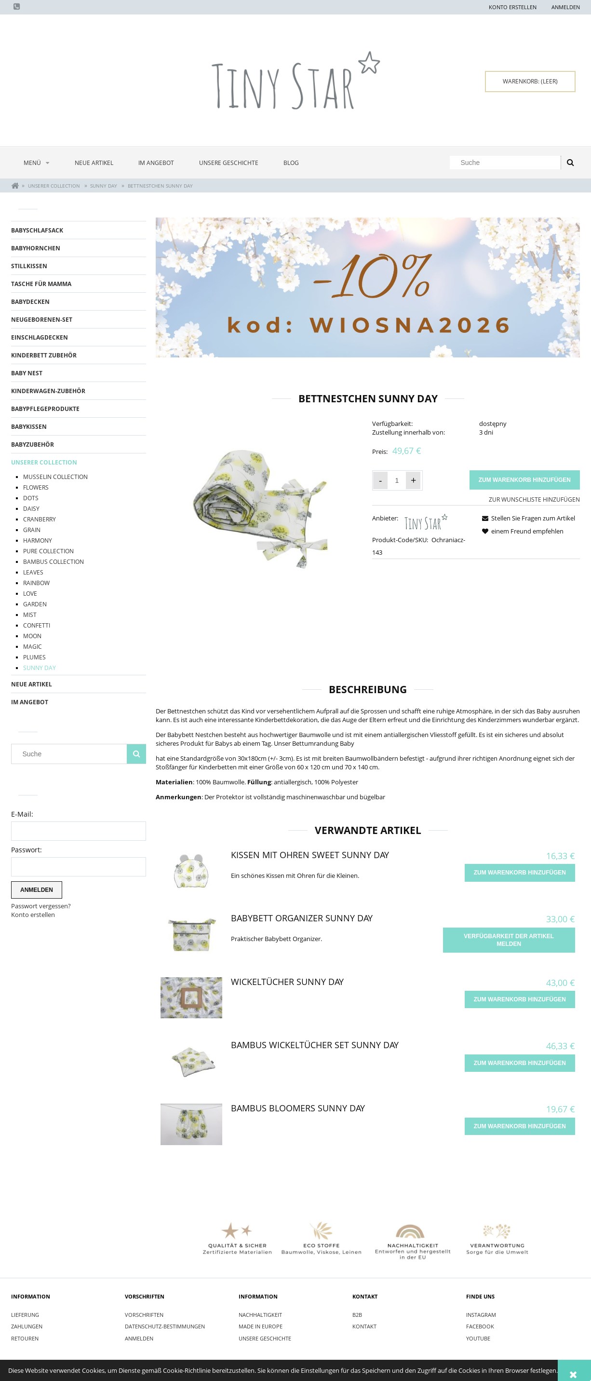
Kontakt (364, 1326)
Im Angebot (29, 702)
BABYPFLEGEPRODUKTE (45, 409)
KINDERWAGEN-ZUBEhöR (48, 391)
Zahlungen (26, 1326)
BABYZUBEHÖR (32, 444)
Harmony (37, 540)
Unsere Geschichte (265, 1338)
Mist (30, 615)
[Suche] (570, 162)
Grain (31, 530)
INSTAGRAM (481, 1314)
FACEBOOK (480, 1326)
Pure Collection (48, 551)
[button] (527, 518)
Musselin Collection (55, 477)
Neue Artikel (31, 684)
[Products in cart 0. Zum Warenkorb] (530, 81)
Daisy (31, 509)
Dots (31, 498)
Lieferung (25, 1314)
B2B (357, 1314)
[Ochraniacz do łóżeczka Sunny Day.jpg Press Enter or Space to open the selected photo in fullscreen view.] (259, 503)
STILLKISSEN (29, 266)
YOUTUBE (478, 1338)
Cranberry (39, 519)
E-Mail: (22, 814)
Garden (35, 604)
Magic (32, 647)
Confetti (36, 625)
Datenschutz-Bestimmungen (165, 1326)
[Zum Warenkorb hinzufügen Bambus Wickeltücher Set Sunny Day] (520, 1063)
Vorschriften (144, 1314)
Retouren (25, 1338)
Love (30, 593)
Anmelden (139, 1338)
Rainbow (36, 583)
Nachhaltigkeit (260, 1314)
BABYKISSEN (29, 427)
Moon (32, 636)
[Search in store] (507, 162)
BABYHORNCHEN (35, 248)
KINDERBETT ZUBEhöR (44, 355)
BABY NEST (26, 373)
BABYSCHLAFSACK (37, 230)
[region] (368, 287)
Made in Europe (260, 1326)
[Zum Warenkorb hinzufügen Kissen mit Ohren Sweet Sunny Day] (520, 872)
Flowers (36, 487)
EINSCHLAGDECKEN (39, 337)
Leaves (33, 572)
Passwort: (26, 849)
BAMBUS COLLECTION (53, 562)
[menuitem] (36, 162)
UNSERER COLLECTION (44, 462)
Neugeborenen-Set (41, 319)
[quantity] (397, 480)
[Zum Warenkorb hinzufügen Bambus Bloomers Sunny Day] (520, 1126)
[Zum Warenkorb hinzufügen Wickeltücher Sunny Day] (520, 999)
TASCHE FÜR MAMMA (41, 284)
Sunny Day (39, 668)
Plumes (34, 657)
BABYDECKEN (30, 302)
